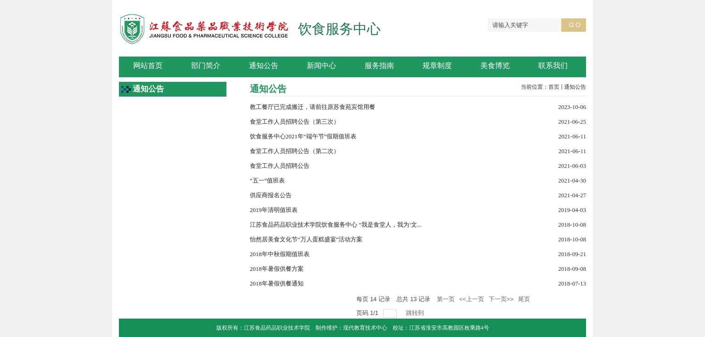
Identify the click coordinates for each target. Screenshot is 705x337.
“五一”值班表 (267, 180)
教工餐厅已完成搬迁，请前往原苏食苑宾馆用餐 (312, 106)
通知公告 (575, 87)
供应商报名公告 (271, 195)
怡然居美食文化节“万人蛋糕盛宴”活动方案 (306, 239)
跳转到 (416, 312)
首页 (553, 87)
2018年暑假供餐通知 (277, 283)
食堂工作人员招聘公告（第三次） (294, 121)
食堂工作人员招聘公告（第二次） (294, 151)
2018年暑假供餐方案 (277, 268)
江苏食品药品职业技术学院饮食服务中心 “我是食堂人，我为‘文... (336, 224)
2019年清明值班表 (274, 209)
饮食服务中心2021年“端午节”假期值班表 (303, 136)
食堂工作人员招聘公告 (280, 165)
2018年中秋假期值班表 (280, 254)
